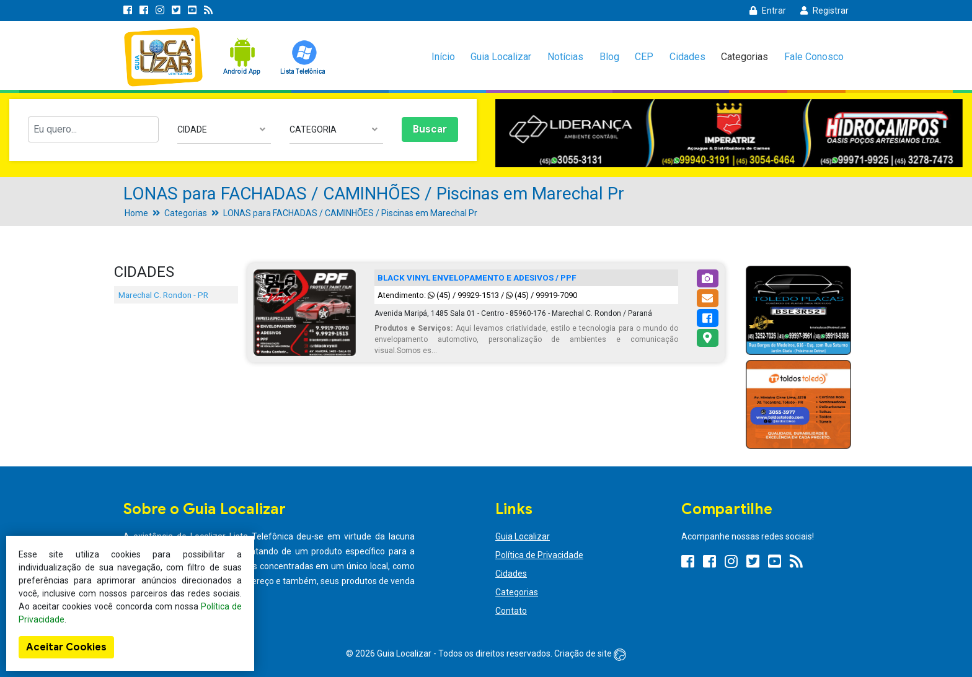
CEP (644, 57)
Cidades (687, 57)
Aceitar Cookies (66, 647)
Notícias (565, 57)
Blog (609, 57)
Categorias (744, 57)
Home (136, 213)
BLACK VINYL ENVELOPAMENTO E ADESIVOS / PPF (477, 277)
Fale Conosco (814, 57)
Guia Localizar (501, 57)
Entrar (767, 10)
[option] (729, 133)
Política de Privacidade (539, 555)
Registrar (824, 10)
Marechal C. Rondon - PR (163, 295)
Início (443, 57)
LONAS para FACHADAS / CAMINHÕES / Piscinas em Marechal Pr (350, 213)
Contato (511, 611)
